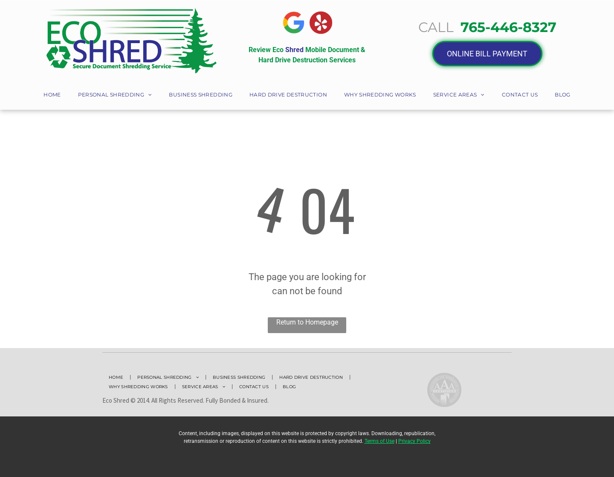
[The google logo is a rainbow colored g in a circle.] (293, 23)
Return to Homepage (307, 322)
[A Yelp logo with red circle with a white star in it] (321, 23)
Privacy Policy (414, 441)
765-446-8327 (508, 27)
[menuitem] (52, 95)
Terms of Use (379, 441)
